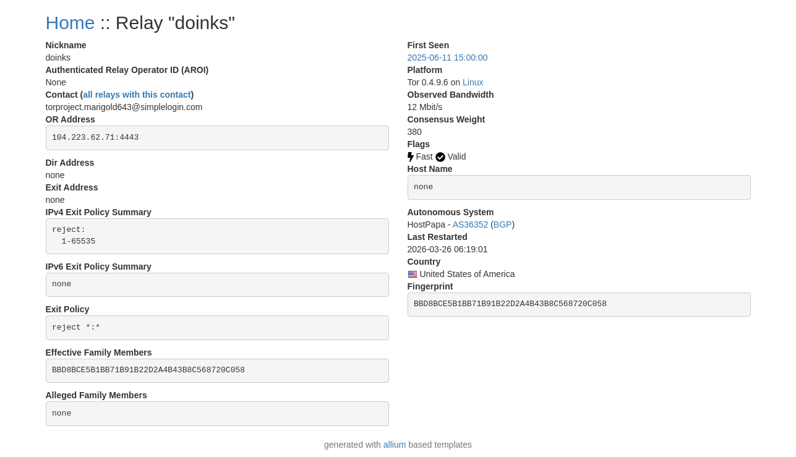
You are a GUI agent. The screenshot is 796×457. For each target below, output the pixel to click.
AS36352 (471, 224)
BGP (503, 224)
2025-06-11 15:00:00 (448, 57)
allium (394, 445)
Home (70, 22)
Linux (473, 82)
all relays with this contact (136, 95)
